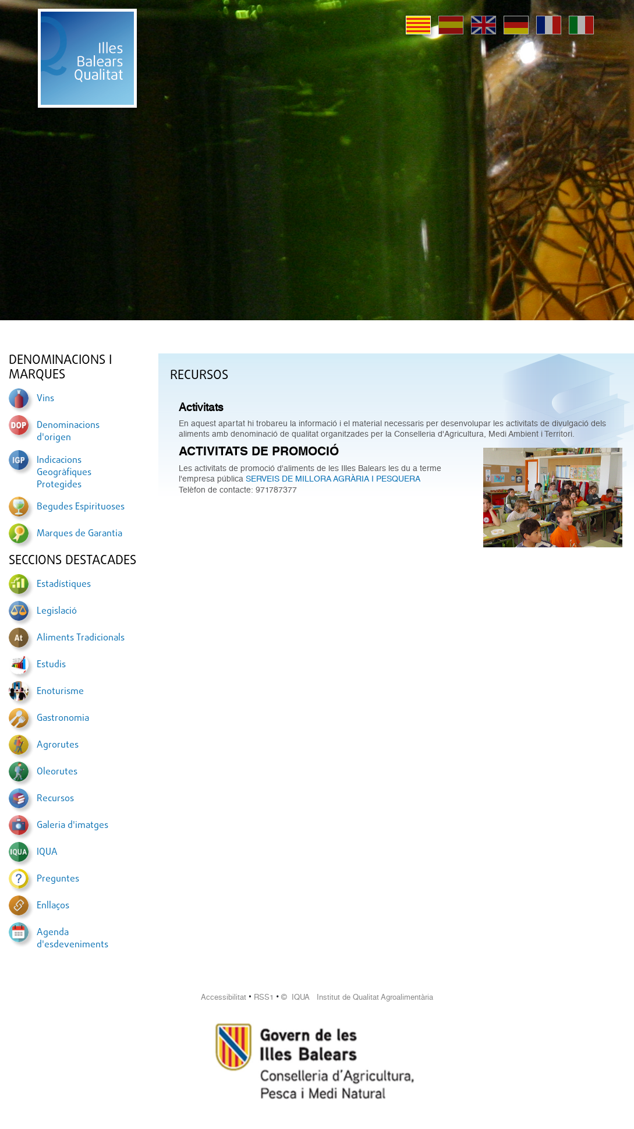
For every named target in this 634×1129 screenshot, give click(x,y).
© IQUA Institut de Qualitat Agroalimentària (357, 997)
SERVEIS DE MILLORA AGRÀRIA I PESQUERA (333, 478)
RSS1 (264, 997)
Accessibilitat (223, 997)
